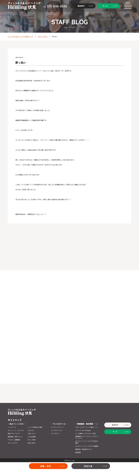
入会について (32, 433)
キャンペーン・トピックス (16, 430)
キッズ (105, 6)
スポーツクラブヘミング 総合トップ (86, 427)
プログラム (31, 430)
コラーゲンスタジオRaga (82, 430)
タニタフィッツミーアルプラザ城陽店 (86, 446)
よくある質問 (32, 436)
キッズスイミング (56, 430)
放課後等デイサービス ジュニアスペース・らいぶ (87, 437)
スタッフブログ (42, 37)
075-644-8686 (55, 5)
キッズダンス (55, 433)
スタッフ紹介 (32, 439)
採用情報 (78, 452)
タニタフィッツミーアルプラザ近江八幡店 (86, 442)
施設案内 (80, 6)
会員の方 (115, 424)
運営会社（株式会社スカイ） (84, 449)
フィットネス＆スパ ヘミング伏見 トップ (20, 37)
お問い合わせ (32, 443)
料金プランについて (14, 433)
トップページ (12, 427)
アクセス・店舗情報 (14, 439)
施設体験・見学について (15, 436)
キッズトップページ (57, 427)
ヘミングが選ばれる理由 (35, 427)
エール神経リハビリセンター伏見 (85, 433)
